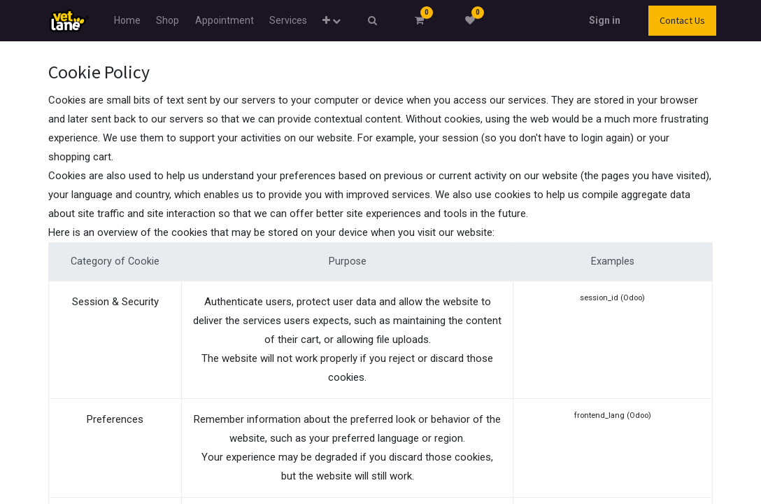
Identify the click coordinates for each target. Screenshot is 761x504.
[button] (331, 21)
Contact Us (682, 20)
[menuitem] (127, 21)
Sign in (604, 20)
